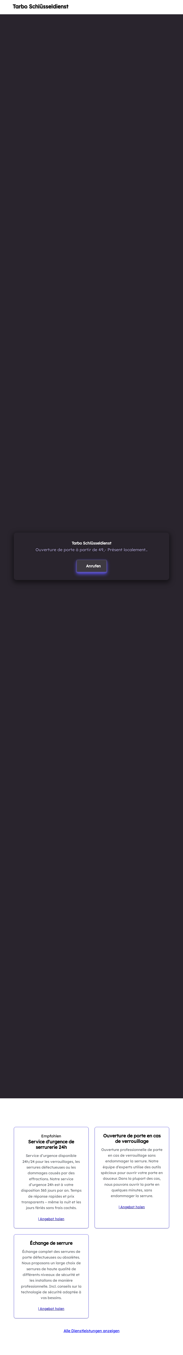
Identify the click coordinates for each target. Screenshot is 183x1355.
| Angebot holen (51, 1219)
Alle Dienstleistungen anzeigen (92, 1330)
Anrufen (93, 566)
